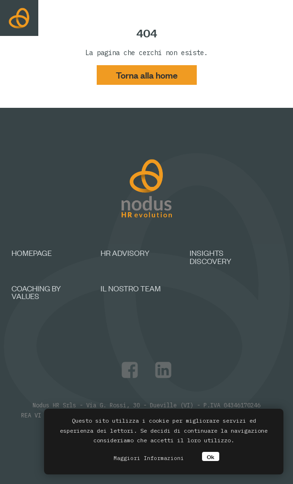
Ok (210, 456)
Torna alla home (147, 75)
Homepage (31, 252)
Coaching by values (36, 292)
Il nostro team (131, 288)
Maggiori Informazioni (148, 458)
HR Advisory (125, 252)
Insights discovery (210, 256)
